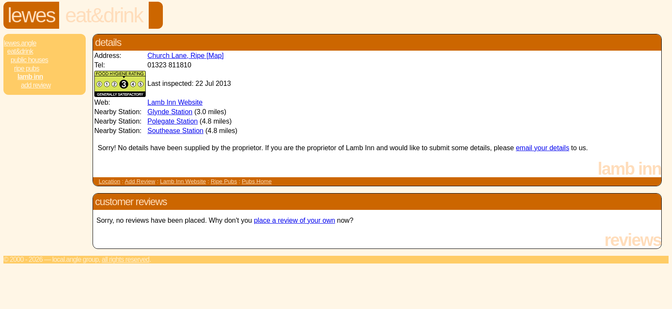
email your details (543, 147)
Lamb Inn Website (175, 102)
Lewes (31, 15)
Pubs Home (257, 181)
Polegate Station (172, 121)
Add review (36, 85)
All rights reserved (125, 259)
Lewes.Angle (20, 43)
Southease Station (175, 130)
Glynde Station (169, 111)
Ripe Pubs (26, 68)
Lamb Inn (30, 76)
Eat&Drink (104, 15)
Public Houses (29, 60)
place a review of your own (294, 220)
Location (109, 181)
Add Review (140, 181)
